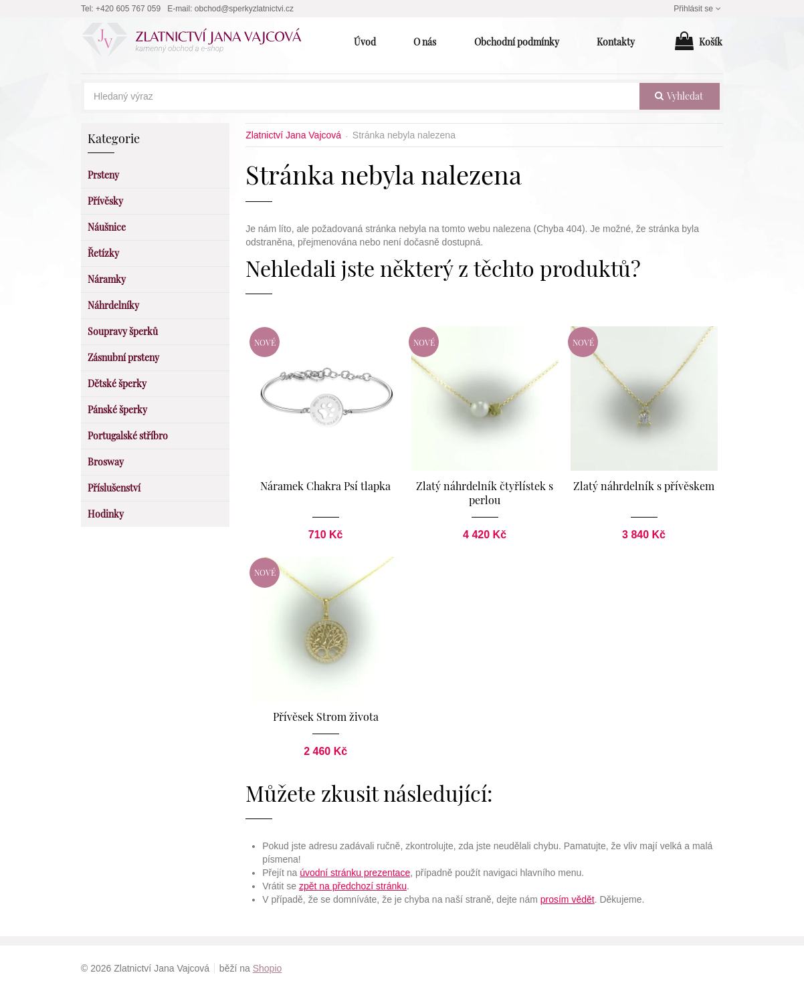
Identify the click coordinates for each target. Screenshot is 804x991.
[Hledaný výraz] (361, 96)
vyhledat (679, 96)
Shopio (267, 968)
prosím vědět (567, 899)
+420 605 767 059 (128, 8)
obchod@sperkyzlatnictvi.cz (244, 8)
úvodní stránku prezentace (355, 872)
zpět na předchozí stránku (353, 886)
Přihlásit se (698, 8)
